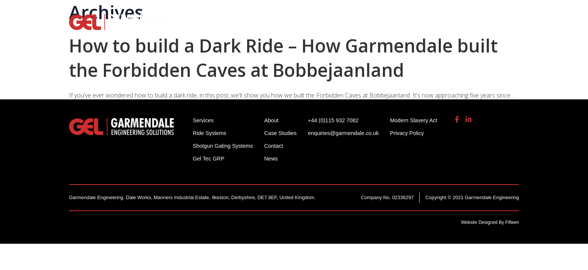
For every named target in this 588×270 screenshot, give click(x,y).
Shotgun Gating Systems (296, 26)
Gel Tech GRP (412, 26)
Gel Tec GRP (209, 158)
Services (364, 26)
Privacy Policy (413, 133)
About (458, 26)
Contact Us (500, 26)
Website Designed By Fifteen (490, 222)
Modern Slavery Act (420, 120)
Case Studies (283, 133)
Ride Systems (219, 26)
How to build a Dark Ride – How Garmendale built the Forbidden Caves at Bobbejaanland (283, 57)
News (273, 158)
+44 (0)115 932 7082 (381, 11)
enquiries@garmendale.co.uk (460, 11)
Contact (276, 145)
